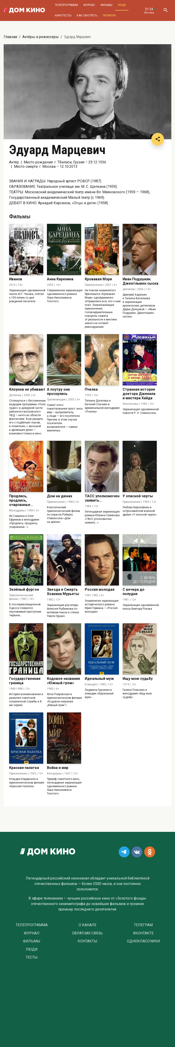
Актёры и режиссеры (40, 37)
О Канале (87, 925)
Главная (10, 37)
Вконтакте (143, 933)
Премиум (109, 15)
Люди (122, 5)
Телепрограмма (66, 5)
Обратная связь (87, 933)
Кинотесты (63, 15)
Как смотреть (87, 15)
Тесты (32, 957)
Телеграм (143, 925)
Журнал (89, 5)
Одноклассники (143, 941)
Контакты (87, 941)
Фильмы (106, 5)
